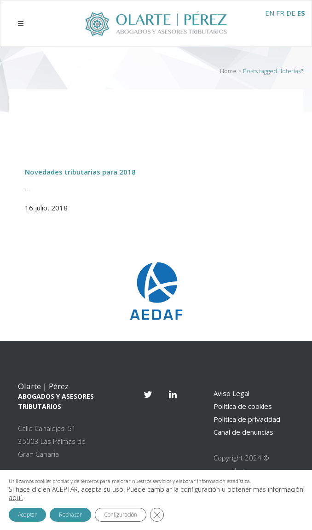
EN (269, 12)
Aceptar (27, 514)
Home (228, 71)
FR (280, 12)
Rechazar (70, 514)
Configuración (120, 514)
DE (290, 12)
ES (301, 12)
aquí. (16, 497)
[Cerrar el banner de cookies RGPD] (157, 515)
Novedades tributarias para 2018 (80, 171)
